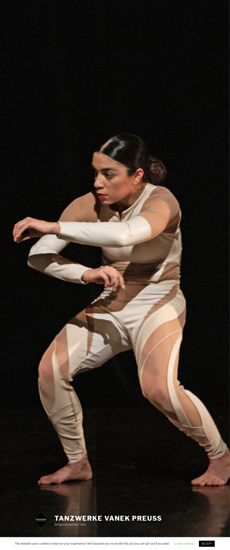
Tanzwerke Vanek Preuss (108, 518)
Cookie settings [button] (184, 543)
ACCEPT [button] (207, 543)
